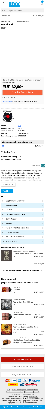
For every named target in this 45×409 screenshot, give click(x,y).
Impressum (29, 392)
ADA (19, 126)
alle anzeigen (39, 264)
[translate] (37, 165)
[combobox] (22, 10)
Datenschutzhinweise (30, 390)
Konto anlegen (38, 15)
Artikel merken (9, 97)
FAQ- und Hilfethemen (22, 375)
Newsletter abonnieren (22, 367)
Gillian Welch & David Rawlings (15, 21)
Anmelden (5, 15)
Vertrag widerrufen (22, 360)
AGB (8, 390)
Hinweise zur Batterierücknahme (23, 394)
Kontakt (36, 392)
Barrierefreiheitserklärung (15, 392)
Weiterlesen (8, 184)
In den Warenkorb (22, 92)
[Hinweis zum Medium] (5, 28)
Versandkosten (7, 101)
